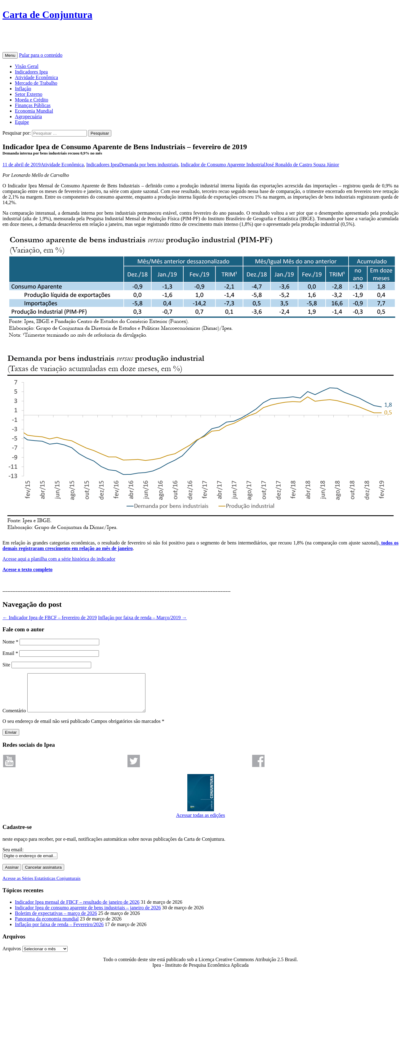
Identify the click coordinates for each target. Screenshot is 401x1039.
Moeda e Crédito (31, 99)
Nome (10, 641)
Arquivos (11, 956)
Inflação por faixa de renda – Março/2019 (142, 617)
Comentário (14, 718)
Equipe (22, 122)
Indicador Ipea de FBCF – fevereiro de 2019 (49, 617)
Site (6, 664)
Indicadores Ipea (31, 71)
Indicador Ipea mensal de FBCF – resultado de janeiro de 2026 (77, 909)
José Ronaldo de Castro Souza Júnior (302, 164)
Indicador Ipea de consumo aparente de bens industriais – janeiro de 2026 (88, 915)
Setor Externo (28, 94)
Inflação (23, 88)
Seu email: (13, 857)
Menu (10, 55)
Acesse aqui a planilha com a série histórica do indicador (58, 559)
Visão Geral (26, 66)
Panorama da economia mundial (47, 926)
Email (10, 653)
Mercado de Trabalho (36, 83)
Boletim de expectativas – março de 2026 (56, 920)
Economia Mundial (34, 111)
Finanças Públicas (33, 105)
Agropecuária (28, 116)
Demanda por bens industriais (148, 164)
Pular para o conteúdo (40, 55)
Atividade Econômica (36, 77)
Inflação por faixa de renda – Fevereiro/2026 (59, 931)
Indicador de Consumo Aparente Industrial (223, 164)
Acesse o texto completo (27, 569)
